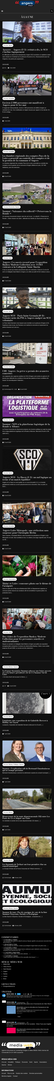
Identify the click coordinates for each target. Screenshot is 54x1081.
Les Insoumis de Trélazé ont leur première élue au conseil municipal (24, 864)
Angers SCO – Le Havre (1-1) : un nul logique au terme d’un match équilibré (26, 477)
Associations (12, 578)
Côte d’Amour (7, 965)
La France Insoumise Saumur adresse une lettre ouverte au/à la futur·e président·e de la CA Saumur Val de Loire (26, 671)
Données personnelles (35, 1072)
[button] (2, 11)
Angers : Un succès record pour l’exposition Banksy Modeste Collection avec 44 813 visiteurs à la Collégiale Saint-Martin (26, 264)
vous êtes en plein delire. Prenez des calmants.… (16, 952)
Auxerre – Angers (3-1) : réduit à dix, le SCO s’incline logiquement (26, 51)
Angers (5, 970)
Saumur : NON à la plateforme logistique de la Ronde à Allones (26, 424)
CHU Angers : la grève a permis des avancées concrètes (26, 371)
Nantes (5, 972)
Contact (15, 1074)
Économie (11, 206)
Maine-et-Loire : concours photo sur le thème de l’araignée (26, 583)
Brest (4, 977)
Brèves (11, 665)
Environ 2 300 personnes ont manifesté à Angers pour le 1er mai (24, 104)
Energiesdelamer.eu (9, 985)
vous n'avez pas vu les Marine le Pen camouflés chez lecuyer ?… (20, 955)
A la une (5, 45)
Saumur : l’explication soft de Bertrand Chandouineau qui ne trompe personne (26, 768)
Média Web (6, 962)
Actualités (11, 98)
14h (28, 1021)
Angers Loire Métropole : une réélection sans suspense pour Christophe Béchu (26, 530)
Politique (15, 763)
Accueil (4, 1072)
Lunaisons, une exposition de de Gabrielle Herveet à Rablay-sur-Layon (25, 720)
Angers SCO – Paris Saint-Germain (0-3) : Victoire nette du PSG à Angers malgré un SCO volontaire (25, 317)
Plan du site (10, 1072)
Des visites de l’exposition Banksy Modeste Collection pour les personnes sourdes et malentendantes (25, 638)
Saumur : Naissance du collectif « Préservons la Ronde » (20, 212)
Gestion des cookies (22, 1072)
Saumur (17, 206)
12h (28, 1001)
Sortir (10, 257)
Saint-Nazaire (7, 967)
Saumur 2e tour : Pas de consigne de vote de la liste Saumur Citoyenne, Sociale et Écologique (24, 912)
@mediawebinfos (21, 1001)
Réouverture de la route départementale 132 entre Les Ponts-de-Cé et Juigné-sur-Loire (26, 816)
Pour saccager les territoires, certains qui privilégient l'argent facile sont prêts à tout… (25, 944)
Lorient (5, 975)
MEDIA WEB (10, 1001)
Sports (10, 45)
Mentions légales (6, 1074)
